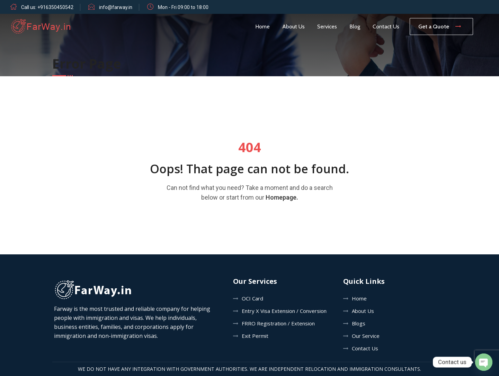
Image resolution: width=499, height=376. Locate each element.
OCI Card (252, 298)
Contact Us (386, 26)
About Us (293, 26)
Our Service (366, 335)
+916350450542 (55, 7)
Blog (354, 26)
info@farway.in (115, 7)
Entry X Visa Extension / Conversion (284, 310)
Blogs (358, 323)
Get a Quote (441, 26)
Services (327, 26)
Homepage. (282, 197)
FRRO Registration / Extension (278, 323)
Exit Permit (255, 335)
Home (262, 26)
